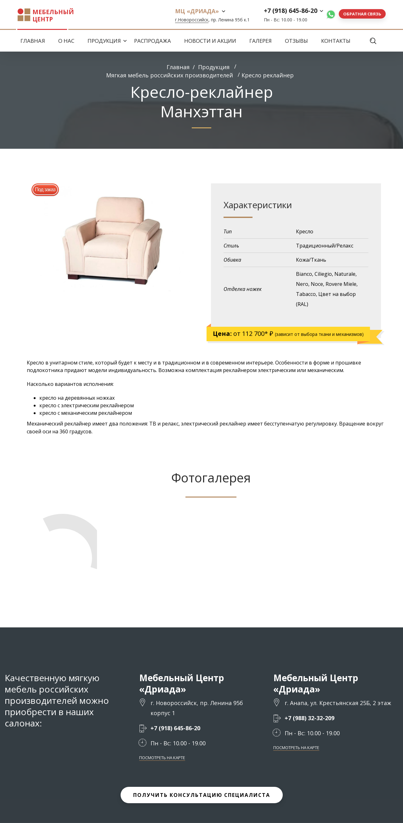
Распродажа (152, 40)
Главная (32, 40)
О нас (66, 40)
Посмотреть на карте (162, 758)
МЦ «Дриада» (197, 11)
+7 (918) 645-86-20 (290, 10)
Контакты (335, 40)
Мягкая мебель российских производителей (169, 75)
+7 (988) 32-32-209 (309, 718)
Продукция (104, 40)
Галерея (260, 40)
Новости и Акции (210, 40)
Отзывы (296, 40)
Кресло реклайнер (267, 75)
